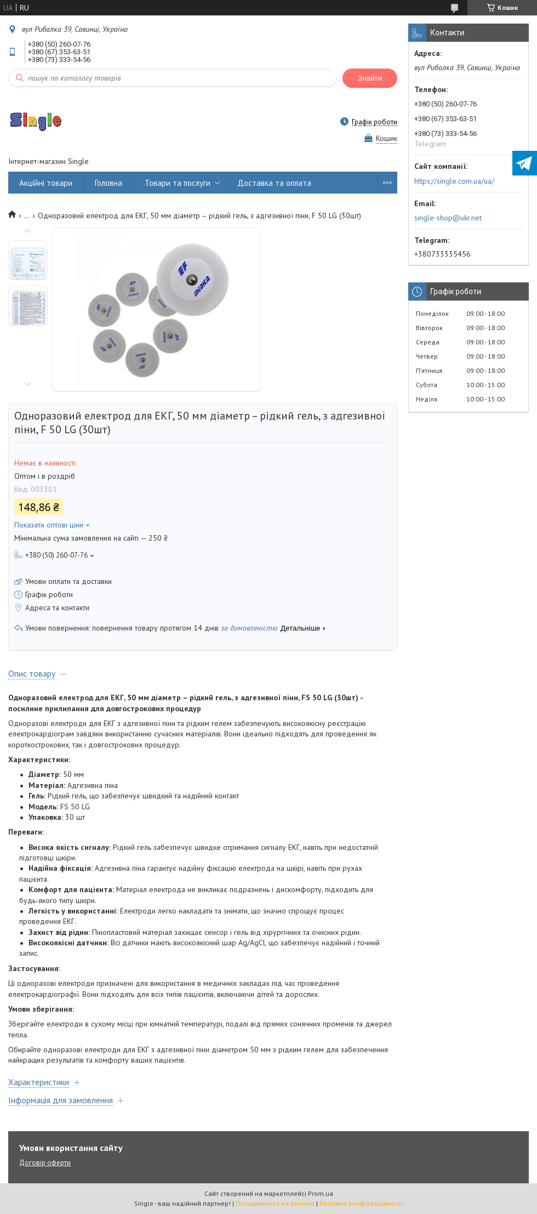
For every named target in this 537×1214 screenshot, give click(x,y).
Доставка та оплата (274, 183)
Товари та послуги (177, 183)
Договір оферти (45, 1162)
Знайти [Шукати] (370, 78)
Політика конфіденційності (361, 1203)
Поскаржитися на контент (275, 1203)
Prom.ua (320, 1193)
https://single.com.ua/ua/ (454, 181)
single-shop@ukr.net (448, 218)
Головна (108, 183)
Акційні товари (45, 183)
